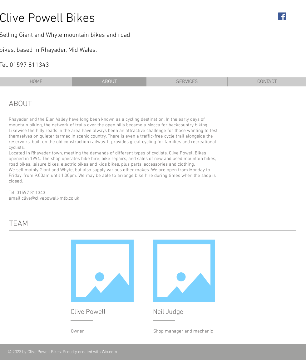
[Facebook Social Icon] (282, 16)
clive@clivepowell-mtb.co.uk (50, 198)
